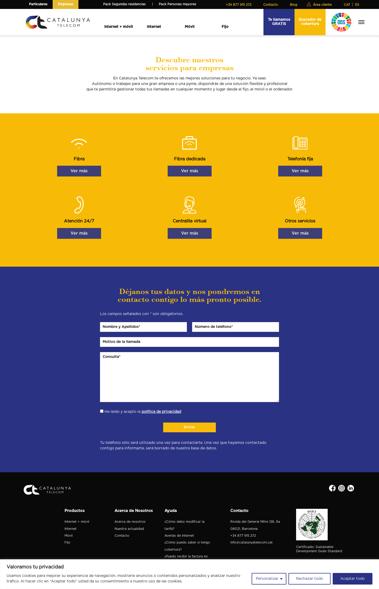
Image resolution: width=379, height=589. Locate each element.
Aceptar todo (352, 579)
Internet (154, 27)
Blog (293, 4)
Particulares (38, 4)
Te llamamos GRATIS (279, 22)
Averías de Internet (179, 535)
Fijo (225, 27)
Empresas (65, 4)
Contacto (270, 4)
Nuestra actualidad (129, 528)
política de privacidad (161, 412)
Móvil (190, 27)
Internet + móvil (118, 27)
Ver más (79, 164)
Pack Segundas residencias (124, 4)
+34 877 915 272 (238, 4)
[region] (189, 574)
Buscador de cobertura (310, 22)
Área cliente (322, 4)
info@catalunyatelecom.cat (251, 542)
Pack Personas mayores (177, 4)
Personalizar (267, 579)
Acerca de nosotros (130, 521)
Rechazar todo (309, 579)
